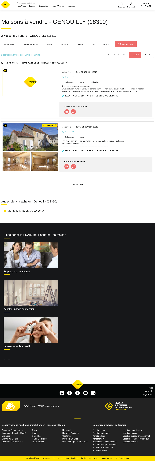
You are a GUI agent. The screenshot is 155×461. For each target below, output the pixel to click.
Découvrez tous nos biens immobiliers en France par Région (33, 425)
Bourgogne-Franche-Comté (14, 433)
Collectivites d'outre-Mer (12, 442)
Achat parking (99, 436)
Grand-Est (36, 436)
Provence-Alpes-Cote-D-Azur (75, 442)
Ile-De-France (38, 442)
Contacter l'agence (66, 111)
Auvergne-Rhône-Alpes (12, 430)
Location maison (130, 433)
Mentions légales (33, 458)
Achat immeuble (100, 450)
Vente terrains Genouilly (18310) (26, 211)
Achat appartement (101, 433)
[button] (21, 6)
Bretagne (6, 436)
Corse (34, 430)
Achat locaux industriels (103, 448)
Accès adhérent (122, 458)
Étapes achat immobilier (17, 271)
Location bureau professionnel (136, 436)
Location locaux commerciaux (136, 439)
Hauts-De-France (39, 439)
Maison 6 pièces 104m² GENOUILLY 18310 (80, 127)
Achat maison (99, 430)
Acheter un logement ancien (19, 309)
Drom (34, 433)
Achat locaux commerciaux (104, 442)
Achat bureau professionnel (105, 445)
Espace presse (107, 458)
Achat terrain (98, 439)
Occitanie (66, 436)
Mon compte (131, 7)
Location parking (130, 442)
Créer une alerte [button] (127, 44)
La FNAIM (93, 458)
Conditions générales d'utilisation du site (69, 458)
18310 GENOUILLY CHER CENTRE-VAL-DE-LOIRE (91, 96)
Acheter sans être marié (17, 346)
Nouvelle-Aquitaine (70, 433)
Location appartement (132, 430)
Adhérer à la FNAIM (146, 4)
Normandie (67, 430)
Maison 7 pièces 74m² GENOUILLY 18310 (79, 72)
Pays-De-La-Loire (70, 439)
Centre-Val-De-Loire (11, 439)
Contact (46, 458)
